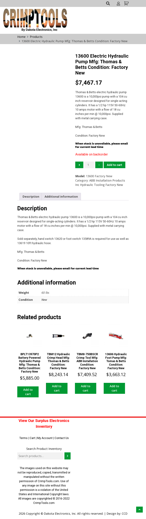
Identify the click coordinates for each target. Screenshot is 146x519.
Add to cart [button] (28, 392)
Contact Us (62, 438)
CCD (124, 513)
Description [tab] (30, 196)
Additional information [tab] (61, 196)
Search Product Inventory (44, 449)
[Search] (67, 455)
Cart (32, 438)
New (44, 299)
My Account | (46, 438)
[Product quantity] (89, 165)
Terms (23, 438)
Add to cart (114, 165)
